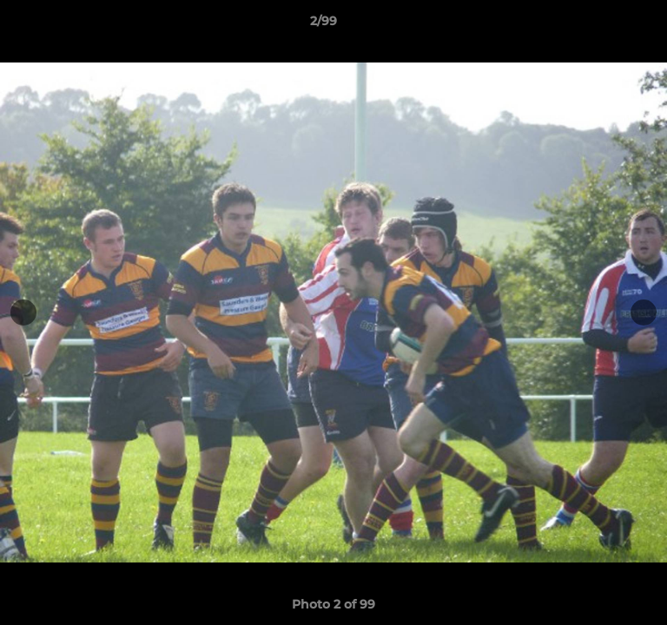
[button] (604, 25)
